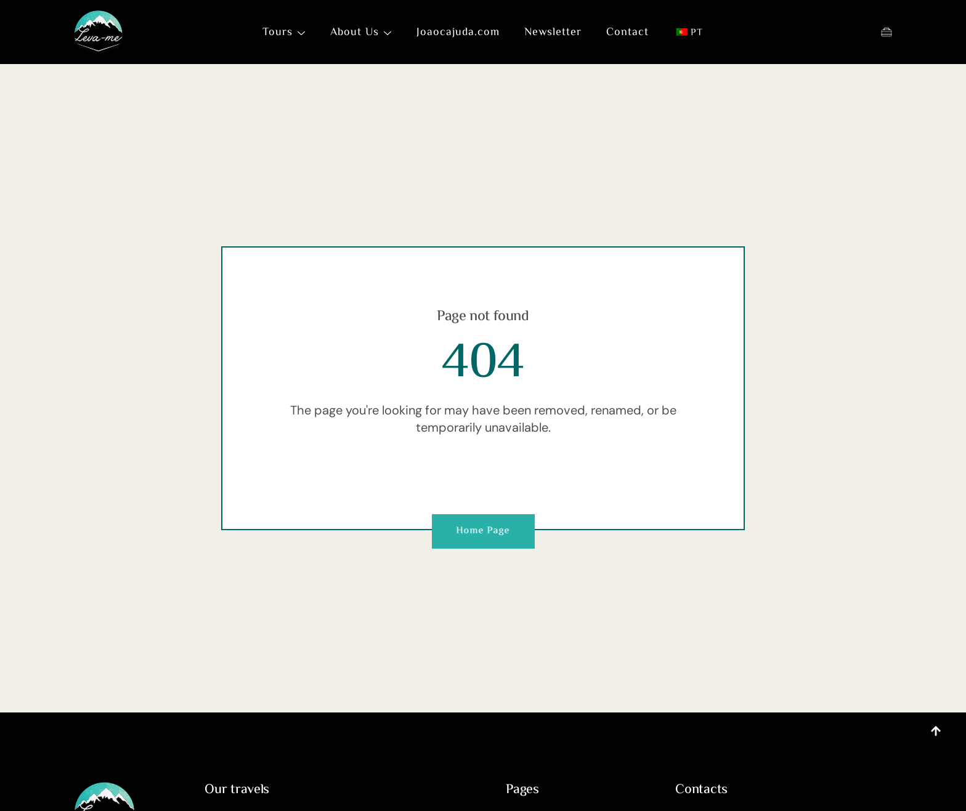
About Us (361, 32)
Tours (284, 32)
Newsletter (553, 32)
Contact (627, 32)
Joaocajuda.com (458, 32)
